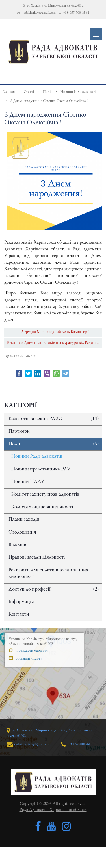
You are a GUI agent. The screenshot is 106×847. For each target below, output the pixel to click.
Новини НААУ (27, 481)
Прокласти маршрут (28, 650)
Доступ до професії (53, 589)
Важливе (17, 544)
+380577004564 (75, 744)
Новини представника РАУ (40, 469)
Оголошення (22, 532)
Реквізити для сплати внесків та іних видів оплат (48, 573)
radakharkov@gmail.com (29, 744)
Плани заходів (24, 519)
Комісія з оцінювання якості (42, 507)
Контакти (18, 614)
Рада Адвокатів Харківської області (53, 810)
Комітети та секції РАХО (53, 419)
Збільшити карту (25, 658)
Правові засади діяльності (36, 557)
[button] (96, 34)
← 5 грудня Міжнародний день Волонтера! (53, 332)
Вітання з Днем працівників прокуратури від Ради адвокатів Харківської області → (54, 343)
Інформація (21, 602)
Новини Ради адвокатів (36, 456)
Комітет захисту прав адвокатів (45, 494)
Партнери (19, 431)
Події (53, 444)
